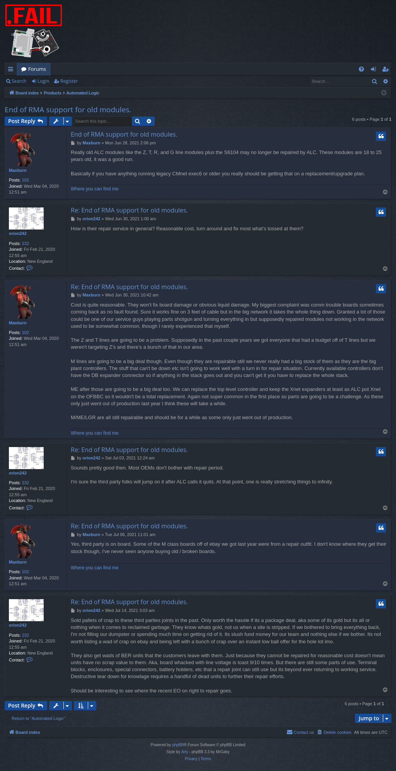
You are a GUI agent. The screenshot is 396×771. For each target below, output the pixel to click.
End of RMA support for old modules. (68, 110)
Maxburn (18, 170)
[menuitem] (361, 69)
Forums (37, 68)
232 (25, 243)
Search (19, 81)
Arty (184, 752)
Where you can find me (94, 189)
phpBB (178, 745)
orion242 (18, 233)
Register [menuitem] (387, 70)
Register (69, 81)
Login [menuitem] (374, 70)
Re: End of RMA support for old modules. (129, 210)
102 (25, 180)
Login (43, 81)
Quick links (12, 70)
